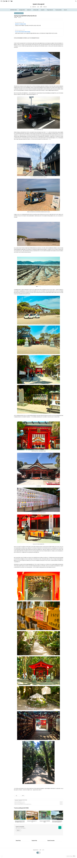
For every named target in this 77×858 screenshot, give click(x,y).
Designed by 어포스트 (35, 849)
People (42, 9)
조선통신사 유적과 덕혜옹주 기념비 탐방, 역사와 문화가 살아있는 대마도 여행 (28, 25)
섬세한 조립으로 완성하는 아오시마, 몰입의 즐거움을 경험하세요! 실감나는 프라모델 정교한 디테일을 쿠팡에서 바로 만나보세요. (36, 33)
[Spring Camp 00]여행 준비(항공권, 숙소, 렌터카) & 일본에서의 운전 (22, 804)
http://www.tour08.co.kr (18, 22)
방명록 (41, 6)
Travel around (58, 9)
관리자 (40, 849)
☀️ (37, 852)
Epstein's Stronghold (38, 4)
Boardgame (22, 9)
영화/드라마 (34, 6)
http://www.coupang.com (19, 30)
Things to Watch (50, 9)
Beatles (29, 9)
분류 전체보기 (13, 9)
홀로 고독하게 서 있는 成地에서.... (21, 828)
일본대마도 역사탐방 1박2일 (20, 24)
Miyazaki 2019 (20, 800)
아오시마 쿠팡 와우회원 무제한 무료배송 (22, 31)
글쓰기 (43, 849)
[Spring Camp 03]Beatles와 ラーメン (19, 801)
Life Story (35, 9)
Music (65, 9)
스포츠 (38, 6)
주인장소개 (45, 6)
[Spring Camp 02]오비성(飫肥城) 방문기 (19, 803)
